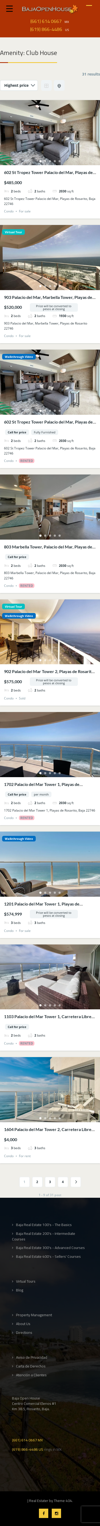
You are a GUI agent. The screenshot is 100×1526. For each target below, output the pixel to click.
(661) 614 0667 (46, 21)
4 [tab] (55, 161)
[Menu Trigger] (9, 8)
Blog (19, 1290)
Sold (22, 698)
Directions (24, 1332)
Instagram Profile (56, 1513)
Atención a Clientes (31, 1375)
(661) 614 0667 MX (27, 1440)
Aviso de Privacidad (31, 1357)
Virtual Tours (25, 1281)
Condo (9, 211)
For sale (25, 211)
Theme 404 (63, 1500)
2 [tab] (45, 161)
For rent (25, 1156)
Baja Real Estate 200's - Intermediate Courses (43, 1236)
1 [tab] (40, 161)
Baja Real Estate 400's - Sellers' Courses (48, 1256)
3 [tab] (50, 161)
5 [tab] (60, 161)
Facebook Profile (43, 1513)
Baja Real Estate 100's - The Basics (44, 1225)
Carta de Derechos (31, 1366)
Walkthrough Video (19, 356)
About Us (23, 1324)
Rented (26, 460)
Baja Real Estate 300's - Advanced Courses (50, 1248)
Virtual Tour (13, 232)
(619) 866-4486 (46, 29)
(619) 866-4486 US (27, 1449)
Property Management (34, 1315)
